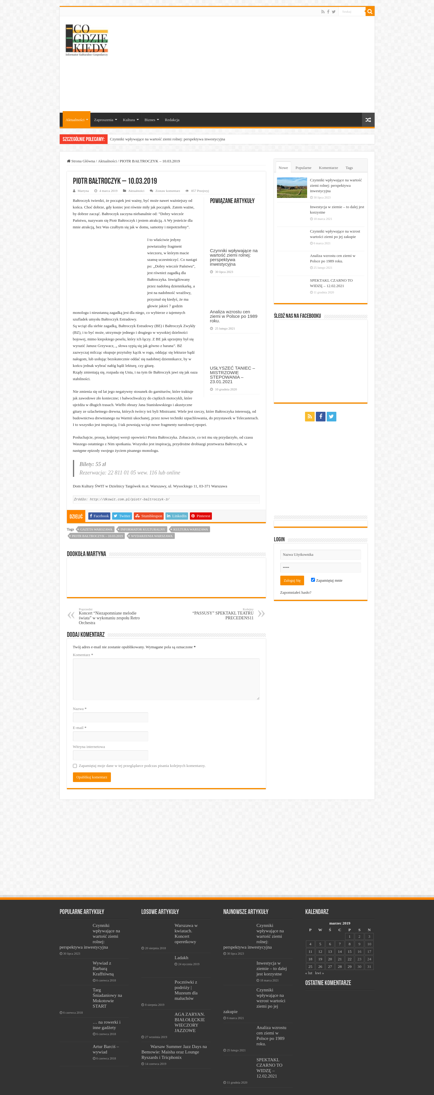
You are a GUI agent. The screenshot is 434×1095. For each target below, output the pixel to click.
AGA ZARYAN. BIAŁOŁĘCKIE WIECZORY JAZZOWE (190, 1015)
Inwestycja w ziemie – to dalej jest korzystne (271, 962)
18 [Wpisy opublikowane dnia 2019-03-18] (310, 952)
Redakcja (172, 119)
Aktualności (75, 119)
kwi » (319, 966)
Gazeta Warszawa (96, 522)
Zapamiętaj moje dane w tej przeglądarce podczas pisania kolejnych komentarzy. (142, 759)
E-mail (79, 721)
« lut (308, 966)
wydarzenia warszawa (152, 529)
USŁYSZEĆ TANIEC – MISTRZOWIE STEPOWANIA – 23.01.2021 (232, 374)
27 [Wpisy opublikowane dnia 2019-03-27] (330, 960)
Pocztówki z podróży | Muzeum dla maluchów (186, 983)
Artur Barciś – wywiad (106, 1042)
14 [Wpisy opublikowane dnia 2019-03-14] (340, 945)
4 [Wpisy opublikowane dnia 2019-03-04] (311, 937)
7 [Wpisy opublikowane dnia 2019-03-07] (340, 937)
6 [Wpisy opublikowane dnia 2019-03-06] (330, 937)
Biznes (150, 119)
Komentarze (328, 167)
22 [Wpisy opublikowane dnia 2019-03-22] (350, 952)
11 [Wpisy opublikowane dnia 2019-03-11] (311, 945)
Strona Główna (81, 161)
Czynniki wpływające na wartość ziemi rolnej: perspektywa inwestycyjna (167, 139)
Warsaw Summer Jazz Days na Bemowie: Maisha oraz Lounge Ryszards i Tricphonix (174, 1045)
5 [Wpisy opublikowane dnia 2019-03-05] (320, 937)
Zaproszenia (103, 119)
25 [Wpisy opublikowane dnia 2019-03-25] (310, 960)
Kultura (129, 119)
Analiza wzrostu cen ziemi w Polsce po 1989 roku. (234, 316)
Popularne (304, 167)
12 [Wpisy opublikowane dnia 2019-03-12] (320, 945)
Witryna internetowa (89, 740)
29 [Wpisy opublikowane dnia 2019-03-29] (350, 960)
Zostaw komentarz (168, 190)
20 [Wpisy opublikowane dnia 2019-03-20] (330, 952)
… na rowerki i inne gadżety (107, 1018)
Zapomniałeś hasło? (296, 592)
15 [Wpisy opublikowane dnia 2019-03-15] (350, 945)
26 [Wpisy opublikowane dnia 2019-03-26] (320, 960)
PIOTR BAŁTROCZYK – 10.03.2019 (97, 529)
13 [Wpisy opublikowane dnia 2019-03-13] (330, 945)
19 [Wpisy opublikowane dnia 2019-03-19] (320, 952)
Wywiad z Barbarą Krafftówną (103, 962)
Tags (349, 167)
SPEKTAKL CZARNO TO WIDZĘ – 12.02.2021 (269, 1061)
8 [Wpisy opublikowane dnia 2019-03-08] (350, 937)
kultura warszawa (190, 522)
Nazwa (80, 702)
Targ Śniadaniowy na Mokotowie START (107, 991)
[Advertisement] (260, 64)
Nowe (283, 167)
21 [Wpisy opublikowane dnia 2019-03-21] (340, 952)
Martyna (83, 190)
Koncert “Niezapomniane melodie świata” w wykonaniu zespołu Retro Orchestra (110, 609)
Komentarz (83, 648)
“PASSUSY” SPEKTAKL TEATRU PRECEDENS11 (223, 607)
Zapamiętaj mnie (326, 580)
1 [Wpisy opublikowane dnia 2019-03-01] (350, 930)
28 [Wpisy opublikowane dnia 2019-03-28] (340, 960)
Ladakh (181, 950)
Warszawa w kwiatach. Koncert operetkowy (186, 926)
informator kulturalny (143, 522)
